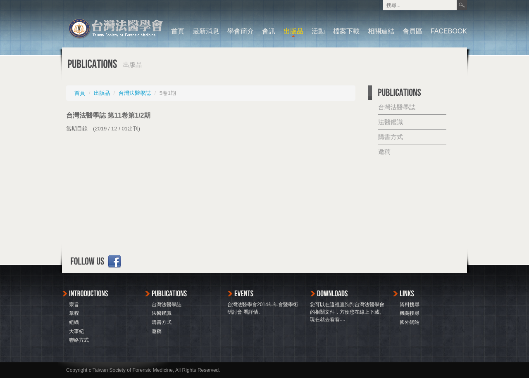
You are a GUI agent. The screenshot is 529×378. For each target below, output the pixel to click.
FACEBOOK (449, 31)
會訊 (268, 31)
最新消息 (206, 31)
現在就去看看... (327, 319)
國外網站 (409, 322)
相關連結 (381, 31)
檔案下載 (346, 31)
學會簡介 (240, 31)
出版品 (293, 31)
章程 (74, 313)
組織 (74, 322)
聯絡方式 (79, 340)
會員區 (412, 31)
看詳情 (250, 312)
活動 (318, 31)
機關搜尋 (409, 313)
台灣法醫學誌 (135, 93)
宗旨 (74, 304)
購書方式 (390, 136)
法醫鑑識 (390, 121)
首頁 (177, 31)
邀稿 (384, 151)
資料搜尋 (409, 304)
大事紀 (76, 331)
